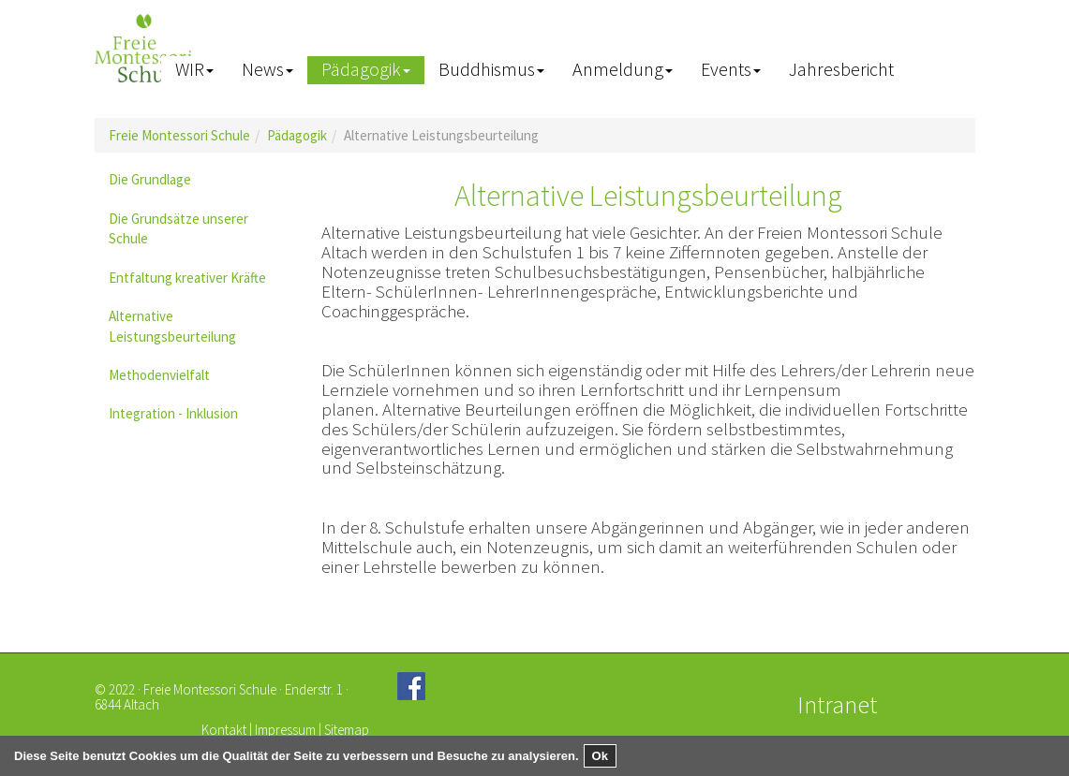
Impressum (285, 730)
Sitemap (346, 730)
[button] (194, 70)
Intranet (837, 704)
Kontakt (223, 730)
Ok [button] (600, 756)
